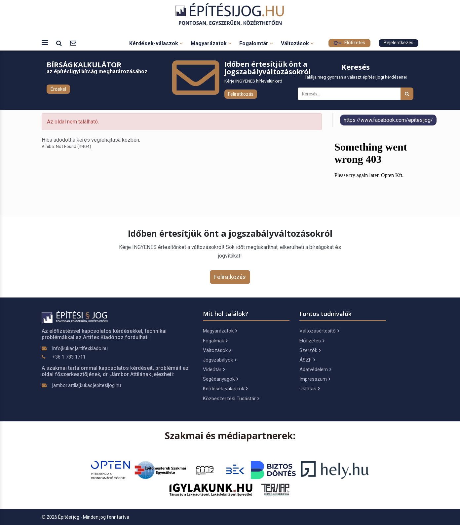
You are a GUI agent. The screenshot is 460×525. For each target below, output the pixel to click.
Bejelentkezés (398, 43)
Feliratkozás (240, 94)
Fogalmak (215, 341)
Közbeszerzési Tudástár (231, 399)
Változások (297, 43)
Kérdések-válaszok (156, 43)
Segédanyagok (220, 379)
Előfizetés (349, 43)
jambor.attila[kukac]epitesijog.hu (86, 385)
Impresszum (314, 379)
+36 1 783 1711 (69, 357)
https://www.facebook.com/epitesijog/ (388, 120)
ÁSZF (307, 360)
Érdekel (58, 89)
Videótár (214, 369)
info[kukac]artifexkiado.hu (80, 348)
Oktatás (309, 389)
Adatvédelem (315, 369)
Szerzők (310, 350)
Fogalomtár (256, 43)
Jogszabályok (219, 360)
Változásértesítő (319, 331)
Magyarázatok (211, 43)
